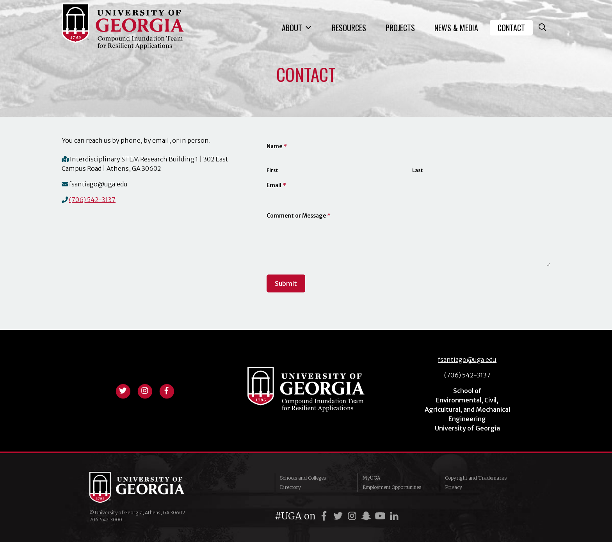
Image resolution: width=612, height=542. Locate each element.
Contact (511, 28)
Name (277, 146)
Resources (349, 28)
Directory (290, 487)
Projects (400, 28)
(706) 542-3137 (92, 200)
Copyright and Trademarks (476, 478)
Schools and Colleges (303, 478)
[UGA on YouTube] (381, 516)
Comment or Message (299, 215)
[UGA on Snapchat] (367, 516)
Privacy (453, 487)
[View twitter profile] (123, 390)
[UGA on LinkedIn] (394, 516)
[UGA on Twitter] (339, 516)
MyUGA (371, 478)
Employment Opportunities (392, 487)
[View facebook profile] (166, 390)
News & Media (456, 28)
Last (417, 170)
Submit (286, 283)
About (297, 27)
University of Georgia (147, 487)
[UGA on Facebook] (325, 516)
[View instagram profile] (144, 390)
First (272, 170)
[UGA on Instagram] (353, 516)
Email (276, 185)
